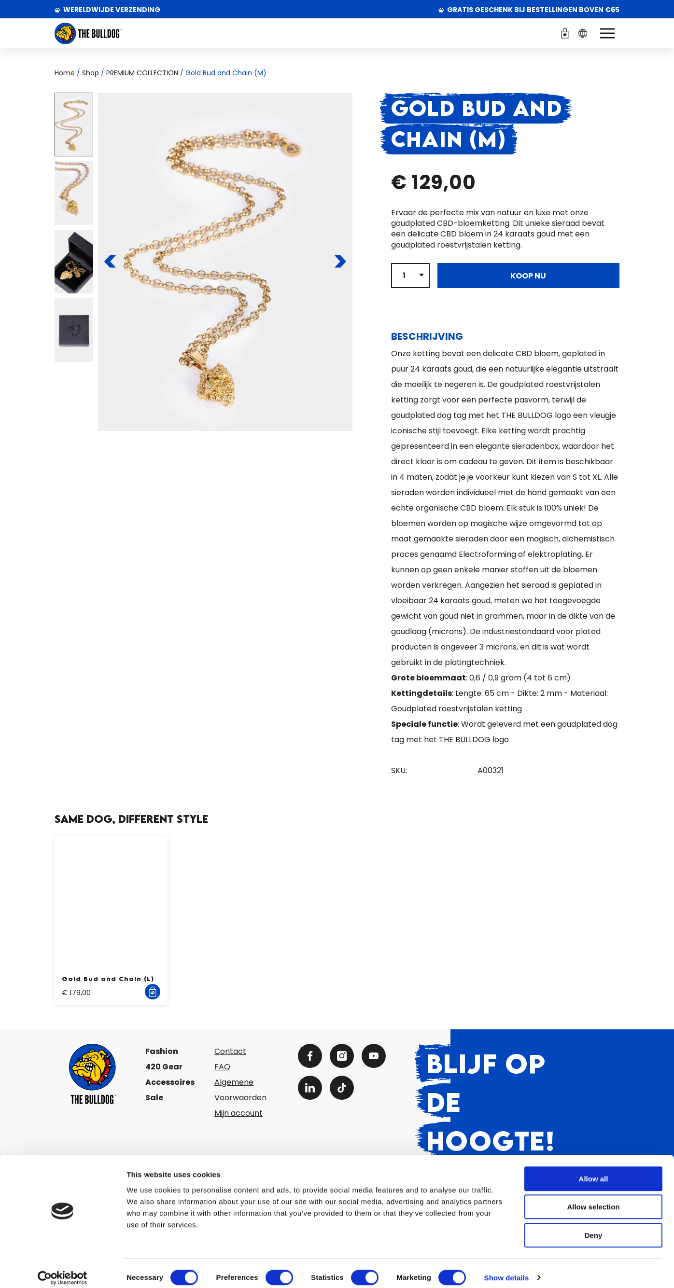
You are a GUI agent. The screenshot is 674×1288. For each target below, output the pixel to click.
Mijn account (238, 1113)
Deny (594, 1226)
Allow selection (593, 1198)
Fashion (161, 1051)
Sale (154, 1097)
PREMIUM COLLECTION (142, 73)
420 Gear (164, 1066)
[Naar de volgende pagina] (340, 261)
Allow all (593, 1170)
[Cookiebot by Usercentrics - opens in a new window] (62, 1269)
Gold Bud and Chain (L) (108, 979)
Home (65, 73)
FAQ (222, 1066)
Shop (90, 73)
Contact (230, 1051)
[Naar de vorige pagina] (110, 261)
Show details (506, 1269)
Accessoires (170, 1082)
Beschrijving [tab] (427, 336)
